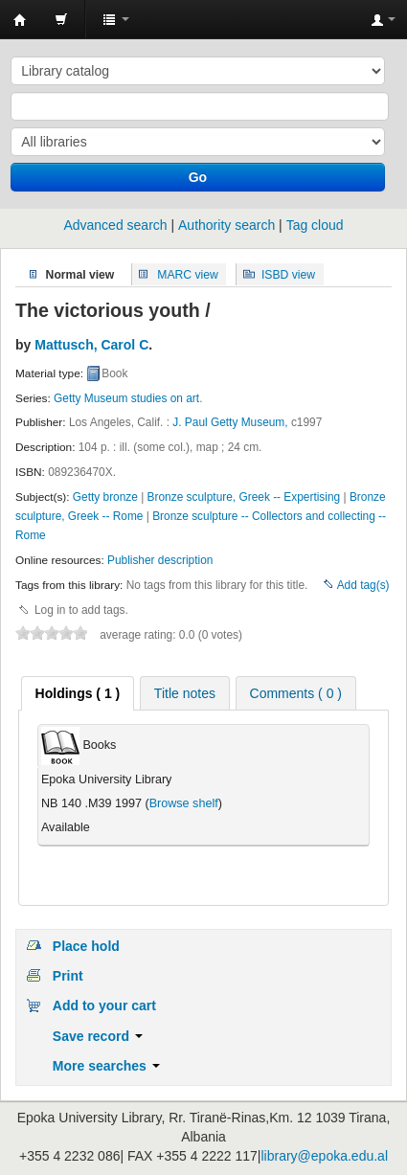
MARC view (187, 274)
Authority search (226, 225)
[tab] (78, 693)
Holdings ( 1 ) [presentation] (78, 693)
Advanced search (115, 225)
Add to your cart (104, 1005)
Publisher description (160, 560)
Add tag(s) (363, 585)
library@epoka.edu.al (324, 1156)
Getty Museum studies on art (126, 398)
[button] (61, 19)
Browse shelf (183, 803)
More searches (106, 1065)
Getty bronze (105, 497)
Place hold (86, 946)
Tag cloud (315, 225)
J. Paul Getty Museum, (229, 422)
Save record (98, 1036)
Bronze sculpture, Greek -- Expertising (244, 497)
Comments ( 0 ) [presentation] (296, 693)
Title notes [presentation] (184, 693)
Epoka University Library (20, 20)
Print (68, 975)
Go (198, 177)
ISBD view (288, 274)
